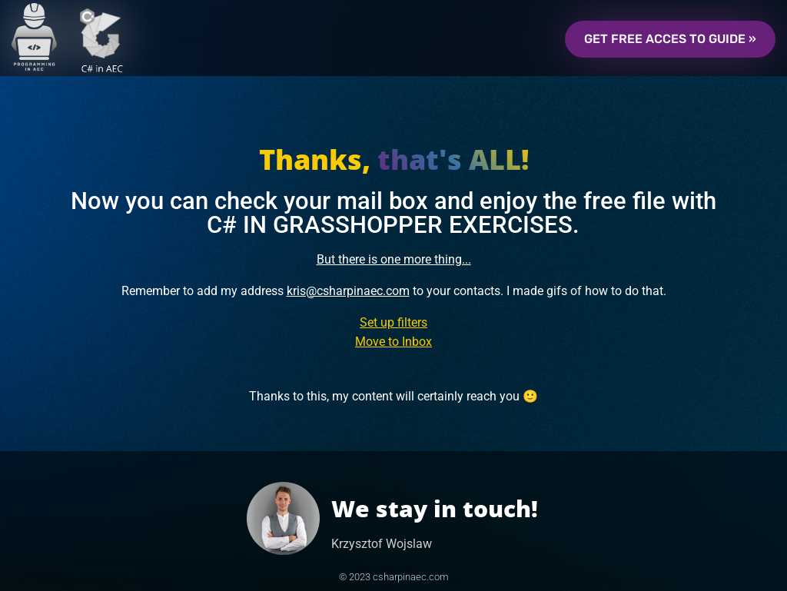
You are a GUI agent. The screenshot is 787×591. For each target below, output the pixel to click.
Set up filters (393, 322)
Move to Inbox (393, 341)
